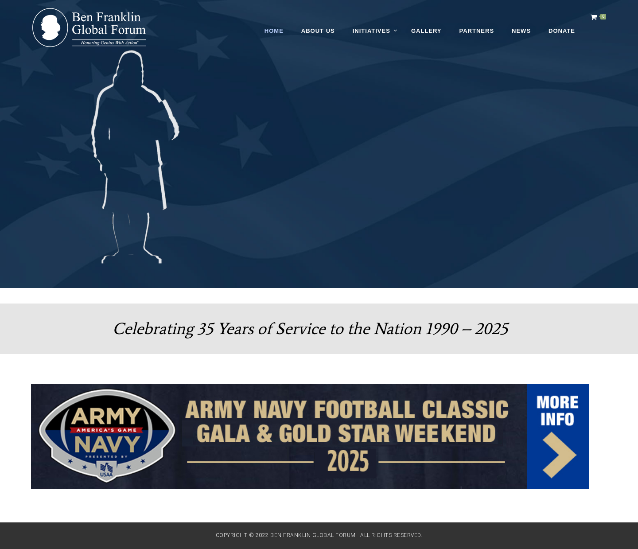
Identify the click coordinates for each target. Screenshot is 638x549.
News (521, 30)
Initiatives (371, 30)
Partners (476, 30)
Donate (562, 30)
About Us (318, 30)
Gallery (426, 30)
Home (274, 30)
